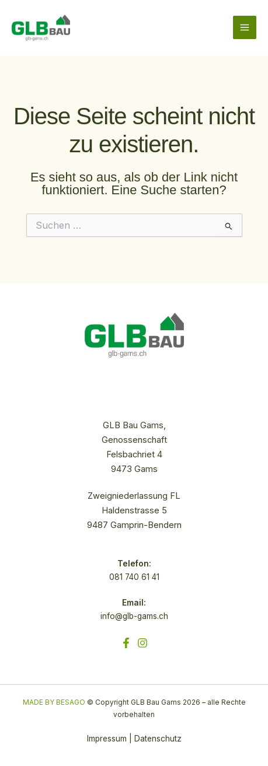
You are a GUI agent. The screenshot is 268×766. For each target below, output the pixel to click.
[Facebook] (126, 643)
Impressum (107, 738)
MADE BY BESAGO (54, 702)
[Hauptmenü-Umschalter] (244, 27)
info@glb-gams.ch (134, 616)
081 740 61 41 (134, 577)
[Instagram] (142, 643)
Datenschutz (158, 738)
